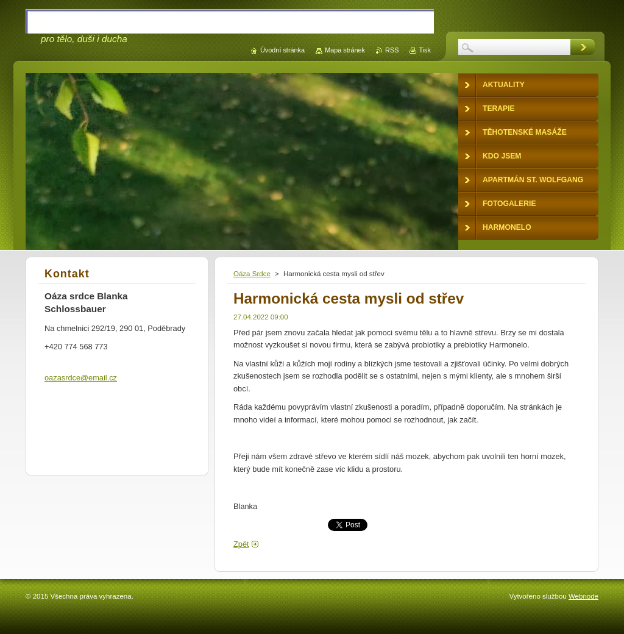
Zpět (241, 544)
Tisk (425, 50)
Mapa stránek (345, 50)
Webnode (583, 596)
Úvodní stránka (282, 50)
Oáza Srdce (252, 273)
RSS (392, 50)
